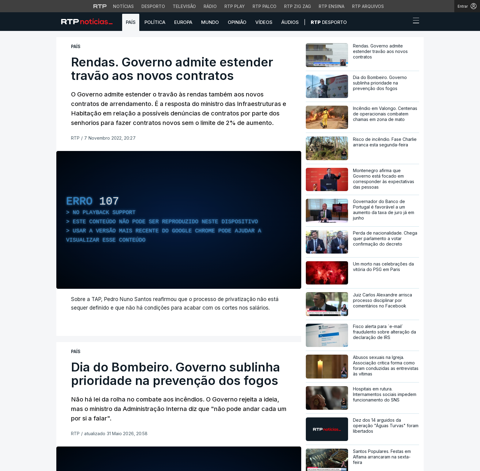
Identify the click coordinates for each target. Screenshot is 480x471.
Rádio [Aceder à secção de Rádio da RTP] (210, 6)
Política (154, 22)
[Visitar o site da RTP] (100, 6)
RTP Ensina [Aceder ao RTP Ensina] (331, 6)
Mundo (210, 22)
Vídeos (263, 22)
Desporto (329, 22)
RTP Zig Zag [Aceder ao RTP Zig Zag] (297, 6)
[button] (404, 22)
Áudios (290, 22)
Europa (183, 22)
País (131, 22)
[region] (178, 220)
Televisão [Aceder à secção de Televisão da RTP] (184, 6)
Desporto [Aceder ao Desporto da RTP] (153, 6)
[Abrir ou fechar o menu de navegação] (414, 21)
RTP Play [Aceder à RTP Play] (234, 6)
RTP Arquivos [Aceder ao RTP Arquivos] (368, 6)
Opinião (237, 22)
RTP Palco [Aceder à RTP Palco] (264, 6)
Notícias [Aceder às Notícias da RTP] (123, 6)
